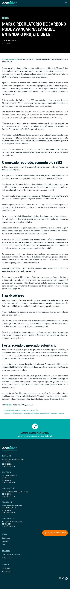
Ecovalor (8, 43)
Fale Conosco (6, 568)
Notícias (15, 59)
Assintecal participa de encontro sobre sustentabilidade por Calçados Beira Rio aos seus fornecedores (34, 413)
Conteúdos (5, 541)
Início (4, 59)
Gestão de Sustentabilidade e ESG (12, 555)
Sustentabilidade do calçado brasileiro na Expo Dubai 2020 (21, 410)
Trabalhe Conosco (7, 571)
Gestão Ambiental (7, 558)
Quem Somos (6, 538)
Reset (9, 405)
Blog (9, 59)
